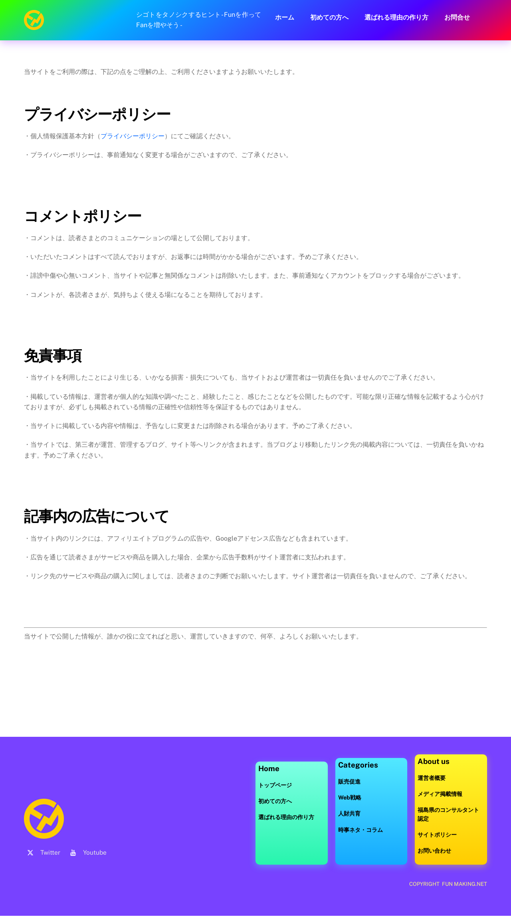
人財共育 (349, 813)
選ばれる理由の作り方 (396, 17)
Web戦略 (349, 797)
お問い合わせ (434, 850)
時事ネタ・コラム (360, 829)
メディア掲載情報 (440, 794)
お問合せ (457, 17)
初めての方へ (329, 17)
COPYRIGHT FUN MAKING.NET (447, 884)
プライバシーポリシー (132, 136)
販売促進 (349, 781)
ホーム (284, 17)
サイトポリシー (437, 834)
